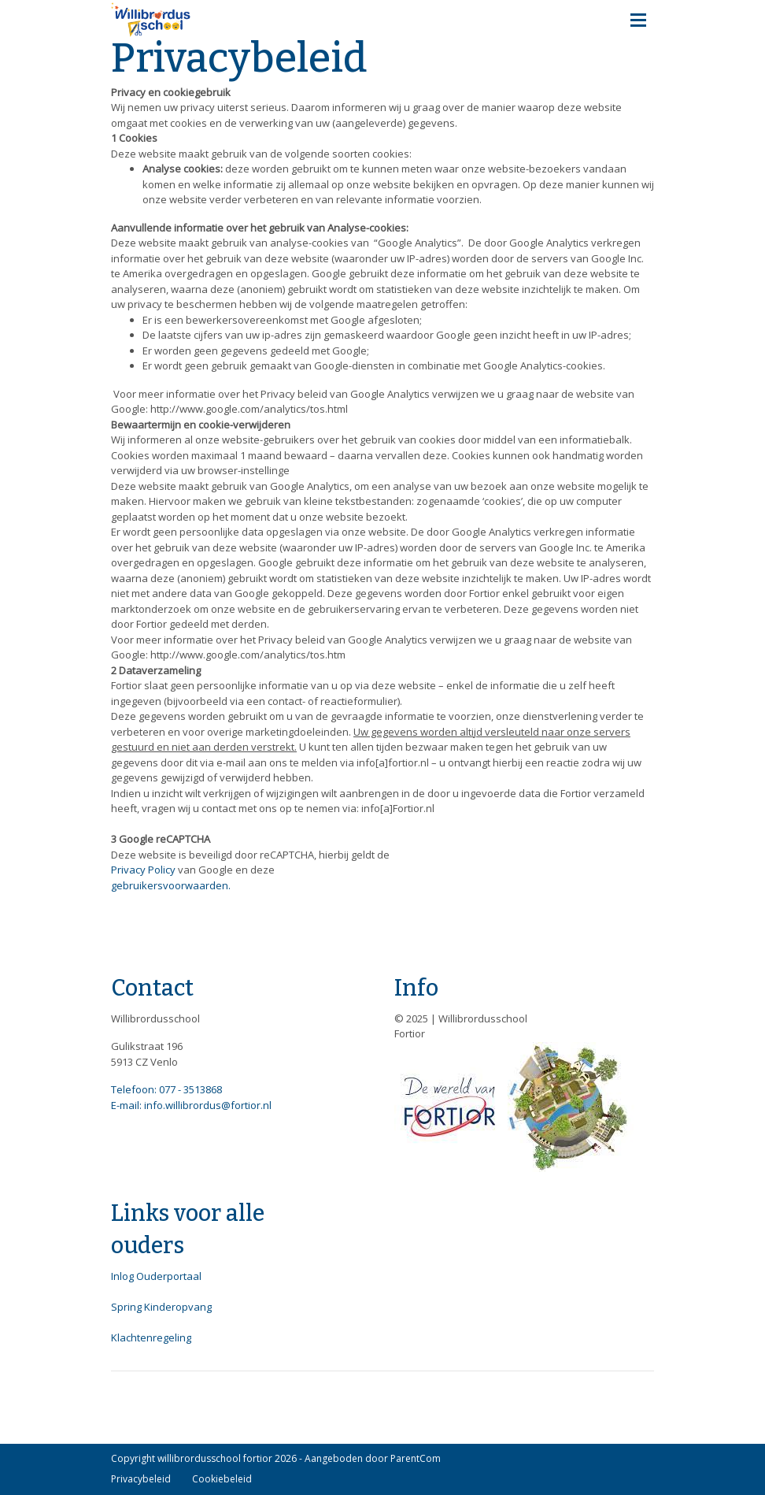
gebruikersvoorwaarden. (171, 885)
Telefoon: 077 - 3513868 (166, 1089)
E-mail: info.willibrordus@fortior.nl (191, 1105)
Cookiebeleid (222, 1479)
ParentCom (415, 1458)
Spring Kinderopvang (161, 1307)
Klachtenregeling (151, 1337)
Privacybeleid (141, 1479)
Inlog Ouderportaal (156, 1276)
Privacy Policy (143, 869)
